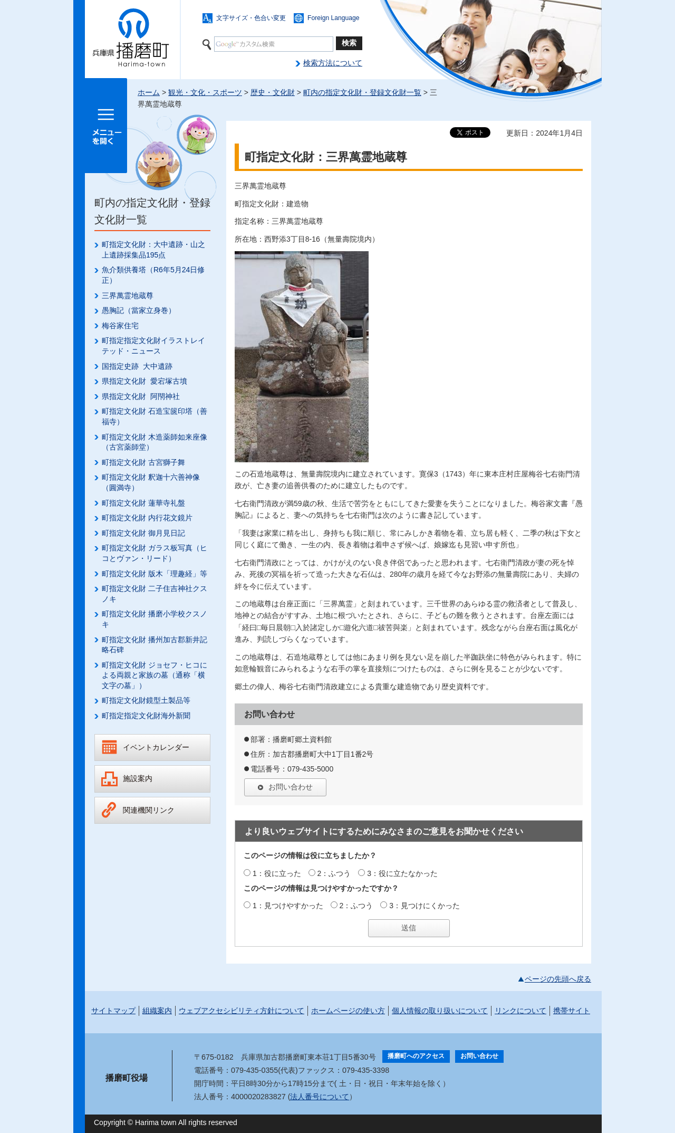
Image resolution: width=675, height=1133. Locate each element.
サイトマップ (113, 1010)
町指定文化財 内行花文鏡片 (147, 517)
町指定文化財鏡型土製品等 (146, 700)
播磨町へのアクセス (416, 1056)
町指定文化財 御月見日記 (143, 533)
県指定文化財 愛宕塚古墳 (144, 381)
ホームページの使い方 (348, 1010)
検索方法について (332, 63)
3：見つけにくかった (424, 905)
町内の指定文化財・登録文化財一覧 (362, 92)
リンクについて (520, 1010)
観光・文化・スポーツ (205, 92)
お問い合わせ (290, 787)
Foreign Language (333, 18)
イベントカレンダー (156, 747)
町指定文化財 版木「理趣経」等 (154, 573)
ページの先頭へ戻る (558, 979)
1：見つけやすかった (288, 905)
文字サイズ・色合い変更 (251, 18)
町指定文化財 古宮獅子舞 (143, 462)
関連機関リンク (149, 810)
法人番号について (319, 1096)
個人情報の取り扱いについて (440, 1010)
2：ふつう (334, 873)
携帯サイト (571, 1010)
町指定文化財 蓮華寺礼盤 (143, 503)
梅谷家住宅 (120, 325)
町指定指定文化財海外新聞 (146, 715)
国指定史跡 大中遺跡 (137, 366)
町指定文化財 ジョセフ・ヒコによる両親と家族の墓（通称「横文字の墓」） (154, 675)
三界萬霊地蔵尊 (127, 295)
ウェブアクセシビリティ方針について (241, 1010)
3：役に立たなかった (402, 873)
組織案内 (157, 1010)
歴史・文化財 (272, 92)
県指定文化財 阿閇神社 (141, 396)
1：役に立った (277, 873)
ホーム (149, 92)
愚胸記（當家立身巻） (139, 310)
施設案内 (137, 778)
